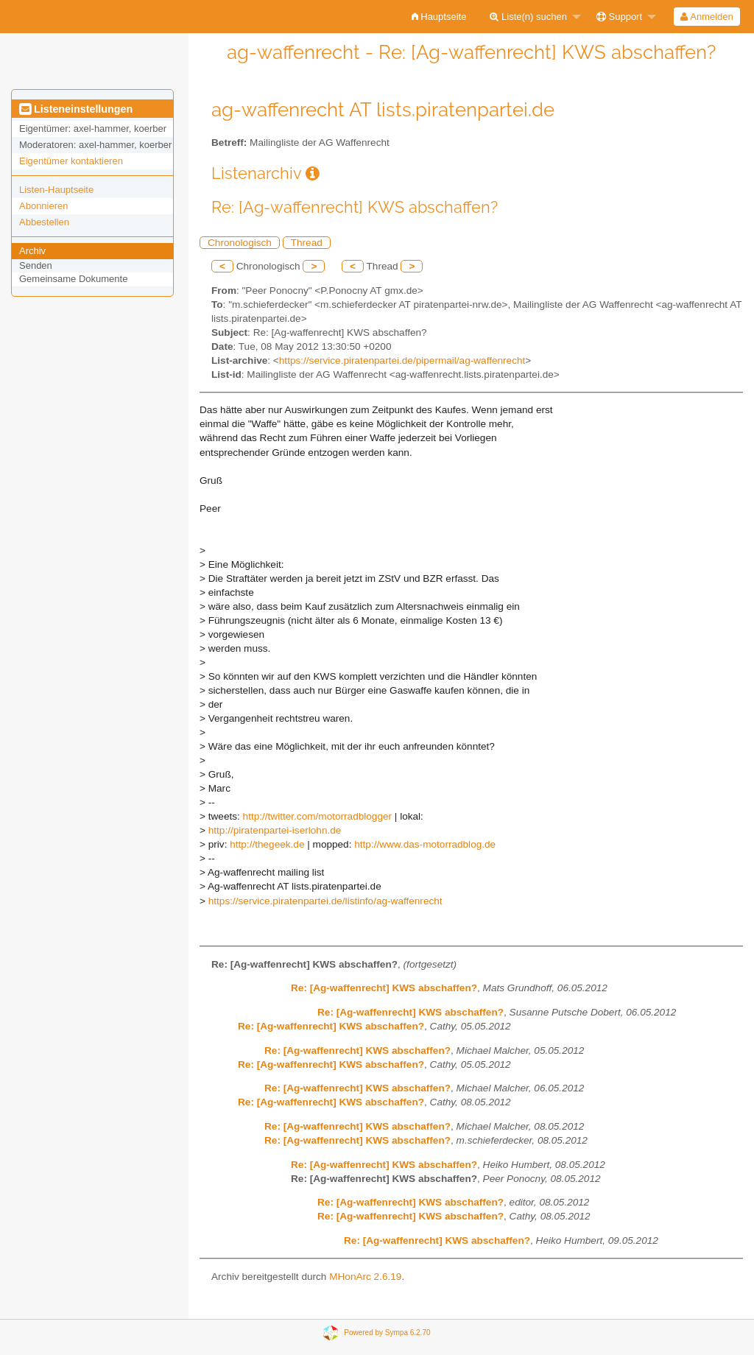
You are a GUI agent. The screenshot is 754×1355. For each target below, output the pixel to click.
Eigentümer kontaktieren (71, 160)
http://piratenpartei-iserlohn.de (275, 830)
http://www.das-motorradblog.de (425, 844)
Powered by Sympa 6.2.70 (387, 1332)
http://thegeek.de (267, 844)
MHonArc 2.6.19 (365, 1276)
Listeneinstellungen (76, 109)
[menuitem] (439, 16)
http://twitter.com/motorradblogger (317, 816)
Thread (307, 242)
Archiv (32, 250)
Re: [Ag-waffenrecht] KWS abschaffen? (384, 987)
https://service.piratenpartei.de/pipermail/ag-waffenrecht (402, 360)
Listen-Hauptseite (56, 189)
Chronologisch (240, 242)
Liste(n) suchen (528, 16)
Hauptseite (439, 16)
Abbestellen (44, 222)
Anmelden (706, 16)
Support (619, 16)
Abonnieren (43, 205)
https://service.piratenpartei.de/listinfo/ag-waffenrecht (325, 901)
